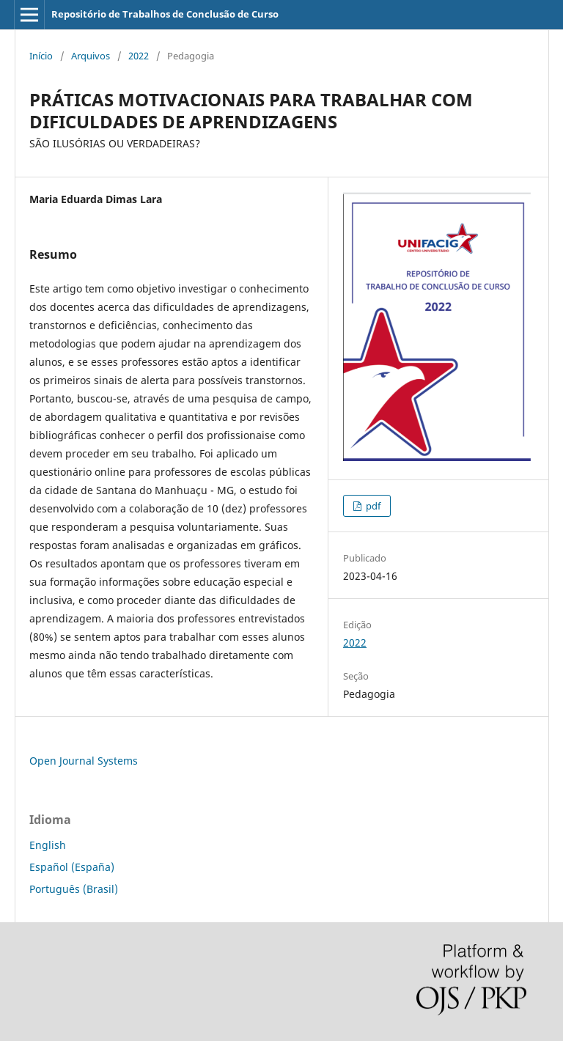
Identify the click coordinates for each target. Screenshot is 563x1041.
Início (41, 55)
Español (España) (71, 867)
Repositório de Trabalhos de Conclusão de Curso (165, 14)
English (47, 845)
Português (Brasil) (73, 889)
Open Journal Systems (83, 761)
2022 (138, 55)
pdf (372, 505)
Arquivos (90, 55)
